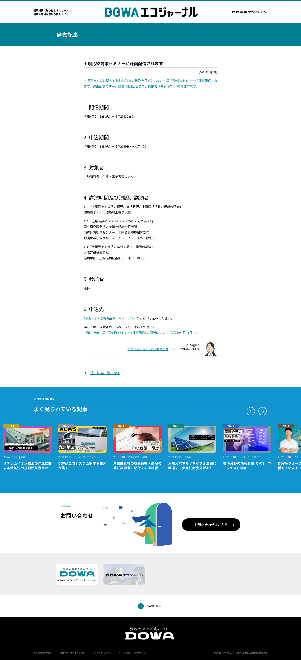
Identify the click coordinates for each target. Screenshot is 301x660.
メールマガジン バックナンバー (133, 652)
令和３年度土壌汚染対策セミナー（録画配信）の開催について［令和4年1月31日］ (139, 332)
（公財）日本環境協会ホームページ (107, 318)
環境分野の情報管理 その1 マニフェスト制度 (247, 465)
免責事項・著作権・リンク (72, 652)
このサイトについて (101, 652)
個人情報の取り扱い (42, 652)
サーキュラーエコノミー (86, 457)
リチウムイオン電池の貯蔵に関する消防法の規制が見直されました (27, 468)
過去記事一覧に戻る (105, 372)
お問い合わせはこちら (211, 524)
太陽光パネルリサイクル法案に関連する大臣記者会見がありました (192, 468)
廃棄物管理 (133, 457)
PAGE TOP (154, 606)
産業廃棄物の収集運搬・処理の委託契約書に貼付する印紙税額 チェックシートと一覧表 (139, 468)
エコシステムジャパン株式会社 (148, 349)
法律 (23, 457)
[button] (251, 411)
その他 (188, 457)
